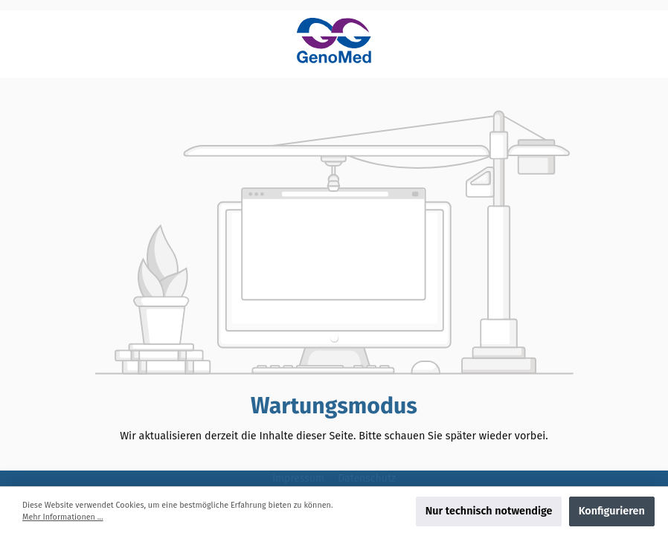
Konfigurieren (612, 511)
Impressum (299, 478)
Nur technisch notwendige (489, 511)
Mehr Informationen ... (62, 517)
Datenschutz (367, 478)
